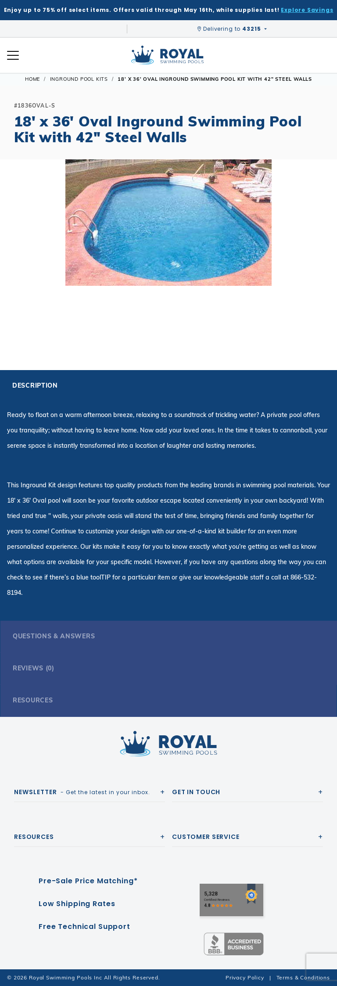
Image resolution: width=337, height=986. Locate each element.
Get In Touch (196, 792)
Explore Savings (307, 10)
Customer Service (206, 836)
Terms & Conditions (303, 977)
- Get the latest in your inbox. (82, 792)
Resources (33, 700)
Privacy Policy (245, 977)
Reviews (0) (33, 668)
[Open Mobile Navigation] (13, 55)
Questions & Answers (54, 636)
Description (35, 385)
